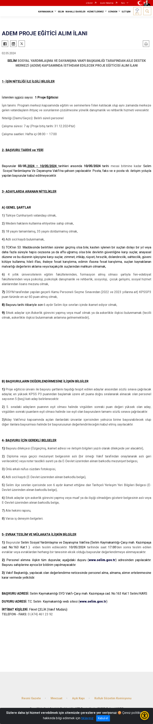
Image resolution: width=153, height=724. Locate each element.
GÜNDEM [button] (112, 11)
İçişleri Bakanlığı (107, 3)
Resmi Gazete (31, 698)
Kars (123, 3)
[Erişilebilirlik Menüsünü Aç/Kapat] (144, 715)
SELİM (61, 11)
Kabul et (103, 718)
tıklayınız (87, 718)
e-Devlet (89, 3)
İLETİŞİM (126, 11)
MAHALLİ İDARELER (75, 11)
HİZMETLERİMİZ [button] (95, 11)
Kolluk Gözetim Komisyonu (112, 698)
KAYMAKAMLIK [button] (45, 11)
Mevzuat (56, 698)
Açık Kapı (78, 698)
